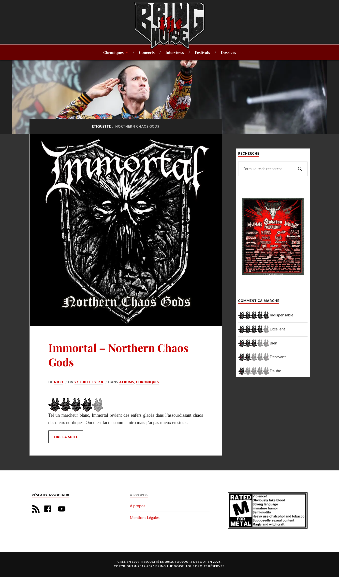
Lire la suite (66, 437)
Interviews (174, 52)
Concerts (147, 52)
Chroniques (113, 52)
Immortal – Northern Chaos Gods (118, 354)
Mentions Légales (145, 517)
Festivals (202, 52)
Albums (126, 382)
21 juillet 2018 (88, 382)
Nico (58, 382)
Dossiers (228, 52)
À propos (137, 505)
